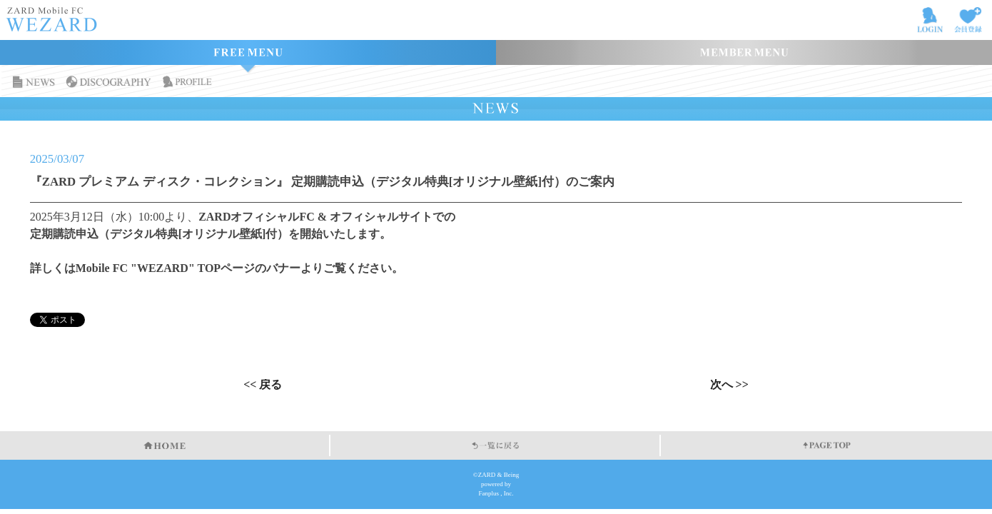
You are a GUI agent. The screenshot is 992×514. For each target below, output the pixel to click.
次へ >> (729, 384)
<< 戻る (262, 384)
